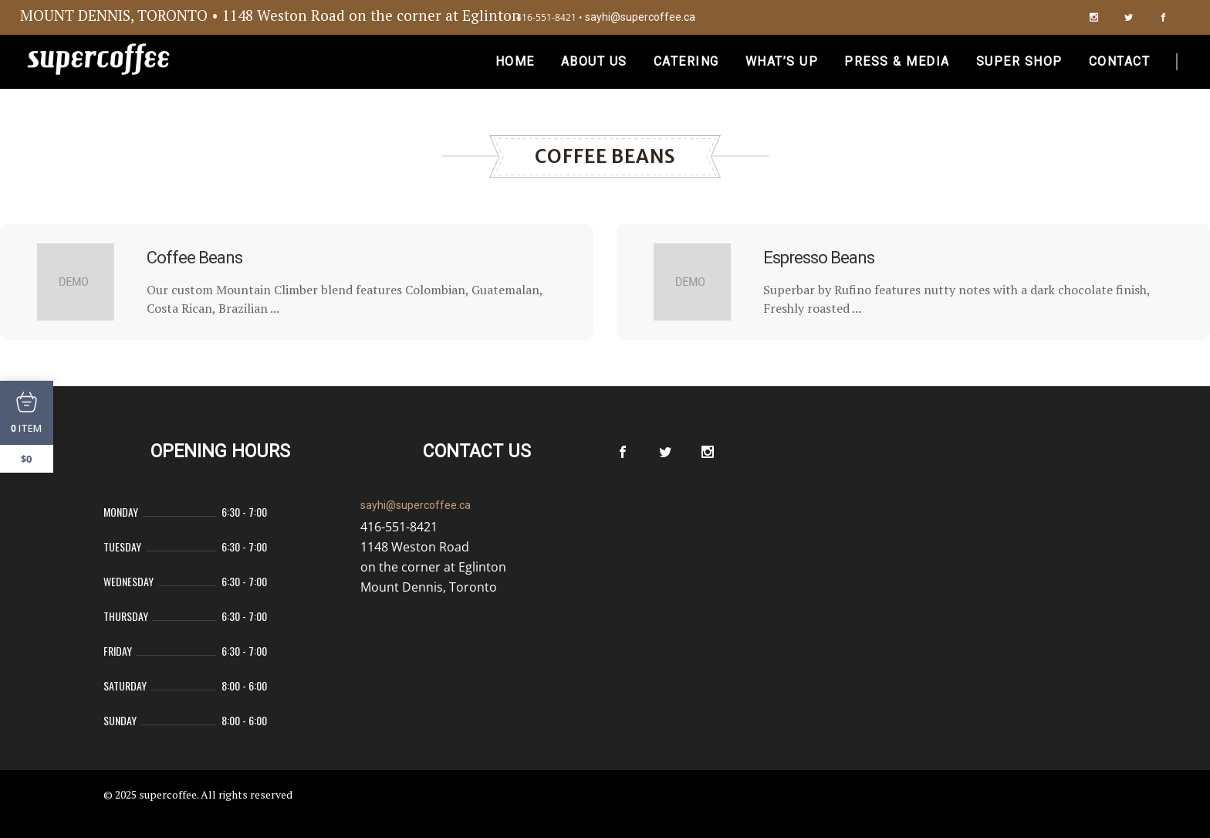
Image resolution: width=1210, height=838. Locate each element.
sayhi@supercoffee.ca (640, 17)
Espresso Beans (818, 257)
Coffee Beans (194, 257)
